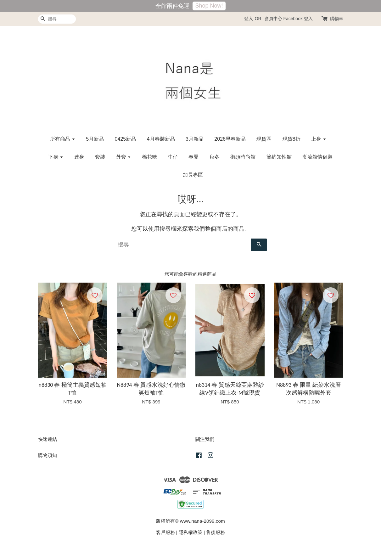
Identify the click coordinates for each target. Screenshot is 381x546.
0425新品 (125, 139)
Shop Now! (209, 6)
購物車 (336, 18)
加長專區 (193, 174)
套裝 (100, 157)
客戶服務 (165, 532)
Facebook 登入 (297, 18)
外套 (123, 157)
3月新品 (195, 139)
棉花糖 (149, 157)
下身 (55, 157)
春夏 (193, 157)
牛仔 (173, 157)
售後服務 (215, 532)
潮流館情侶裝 (317, 157)
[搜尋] (57, 19)
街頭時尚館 (242, 157)
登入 (248, 18)
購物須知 (47, 455)
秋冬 (215, 157)
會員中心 (273, 18)
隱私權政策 (190, 532)
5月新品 (95, 139)
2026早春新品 (230, 139)
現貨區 (264, 139)
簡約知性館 (279, 157)
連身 (79, 157)
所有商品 (62, 139)
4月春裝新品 (161, 139)
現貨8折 (291, 139)
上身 (318, 139)
